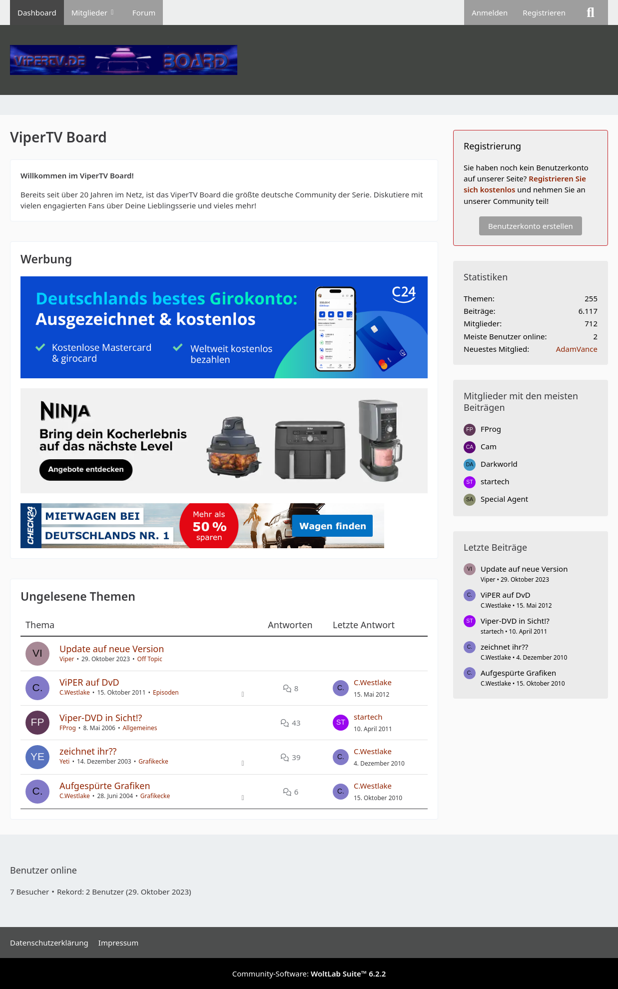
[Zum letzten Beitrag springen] (341, 688)
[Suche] (590, 12)
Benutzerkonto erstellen (530, 226)
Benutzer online (43, 870)
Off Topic (149, 659)
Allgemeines (139, 728)
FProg (67, 728)
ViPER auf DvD (89, 682)
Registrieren (544, 12)
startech (368, 717)
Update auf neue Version (111, 649)
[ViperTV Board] (309, 60)
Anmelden (490, 12)
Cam (489, 446)
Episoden (166, 692)
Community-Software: (309, 974)
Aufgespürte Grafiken (104, 786)
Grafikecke (153, 761)
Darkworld (499, 464)
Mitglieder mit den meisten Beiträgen (521, 401)
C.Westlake (74, 692)
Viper (66, 659)
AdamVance (577, 349)
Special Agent (504, 499)
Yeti (64, 761)
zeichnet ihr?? (87, 751)
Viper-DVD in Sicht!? (100, 718)
